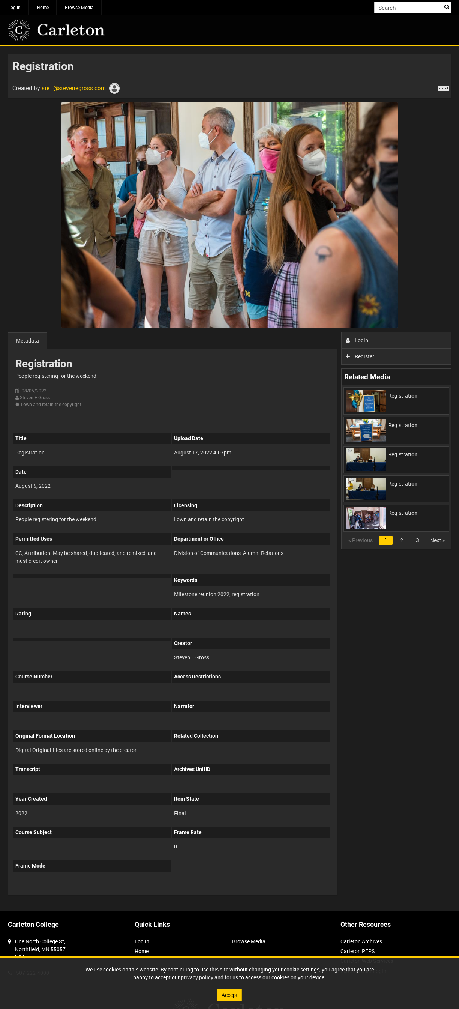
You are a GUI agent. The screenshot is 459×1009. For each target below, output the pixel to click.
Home (43, 7)
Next (437, 540)
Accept (230, 994)
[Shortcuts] (443, 87)
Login (357, 340)
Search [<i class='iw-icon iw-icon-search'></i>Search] (446, 6)
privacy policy (197, 977)
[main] (229, 478)
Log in (14, 7)
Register (360, 356)
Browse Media (79, 7)
